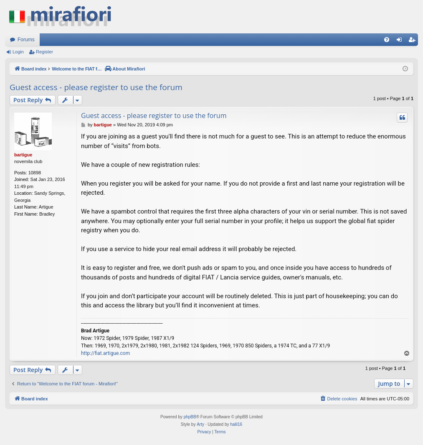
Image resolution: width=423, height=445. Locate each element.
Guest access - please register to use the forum (96, 87)
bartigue (23, 154)
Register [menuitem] (413, 41)
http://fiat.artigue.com (105, 353)
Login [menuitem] (401, 41)
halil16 (236, 424)
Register (44, 51)
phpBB (190, 417)
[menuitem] (386, 39)
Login (18, 51)
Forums (26, 40)
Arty (200, 424)
